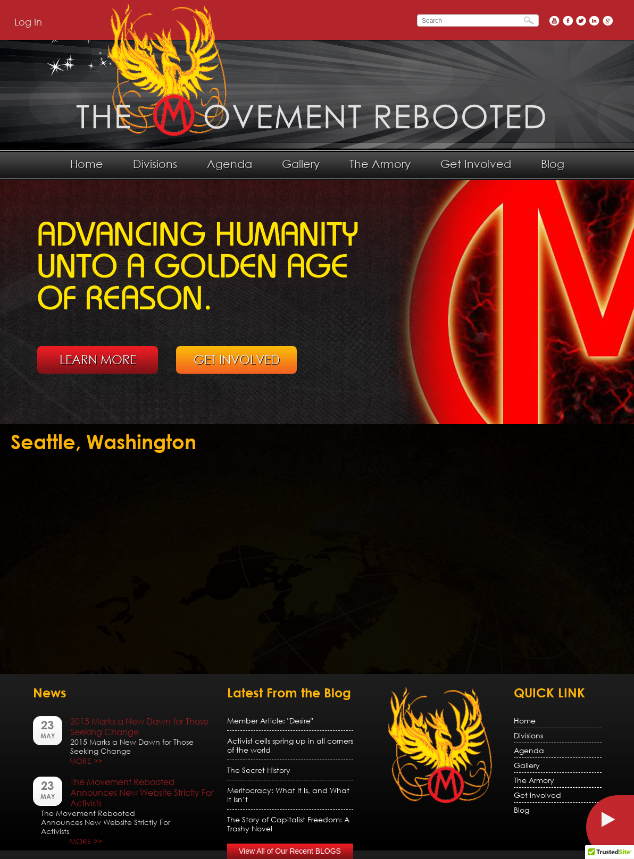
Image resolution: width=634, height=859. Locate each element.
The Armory (380, 164)
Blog (552, 164)
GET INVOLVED (237, 359)
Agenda (229, 164)
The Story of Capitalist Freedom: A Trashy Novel (288, 824)
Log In (28, 22)
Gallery (301, 164)
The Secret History (258, 769)
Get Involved (475, 164)
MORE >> (85, 760)
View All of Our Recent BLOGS (290, 851)
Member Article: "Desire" (270, 720)
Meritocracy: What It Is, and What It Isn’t (288, 795)
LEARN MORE (98, 359)
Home (86, 164)
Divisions (155, 164)
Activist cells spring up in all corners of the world (290, 745)
